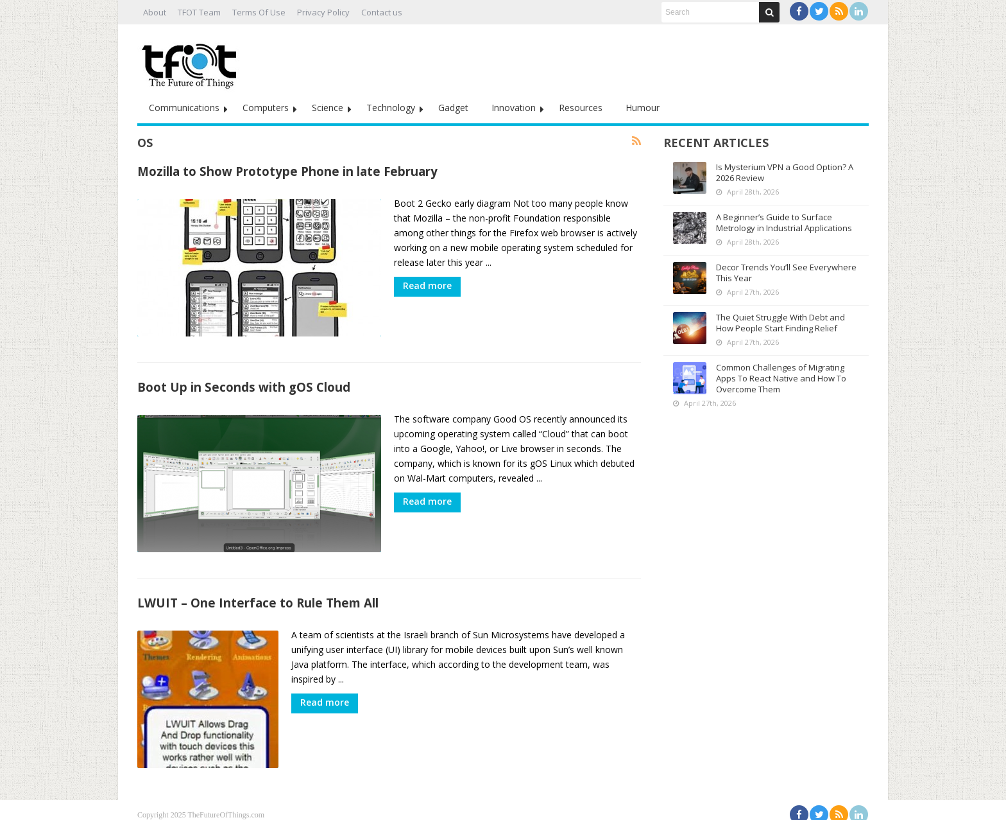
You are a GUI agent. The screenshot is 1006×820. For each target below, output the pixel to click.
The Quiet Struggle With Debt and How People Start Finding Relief (780, 322)
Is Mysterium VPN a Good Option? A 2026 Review (784, 172)
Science (327, 107)
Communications (184, 107)
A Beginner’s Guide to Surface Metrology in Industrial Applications (784, 222)
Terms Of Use (259, 12)
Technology (390, 107)
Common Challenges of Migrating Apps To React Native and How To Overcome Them (781, 378)
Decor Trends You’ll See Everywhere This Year (786, 272)
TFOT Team (199, 12)
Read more (427, 285)
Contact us (381, 12)
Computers (266, 107)
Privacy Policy (323, 12)
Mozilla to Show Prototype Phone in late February (287, 171)
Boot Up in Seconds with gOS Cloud (243, 384)
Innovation (513, 107)
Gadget (453, 107)
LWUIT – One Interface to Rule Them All (258, 596)
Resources (580, 107)
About (154, 12)
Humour (643, 107)
